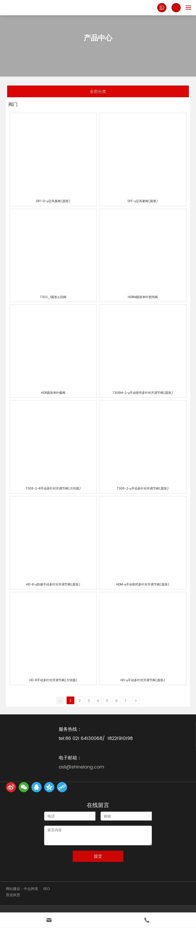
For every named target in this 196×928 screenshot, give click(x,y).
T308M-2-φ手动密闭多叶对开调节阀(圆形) (143, 392)
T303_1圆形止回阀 (53, 297)
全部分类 (98, 91)
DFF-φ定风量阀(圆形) (143, 201)
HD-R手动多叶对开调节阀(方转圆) (53, 680)
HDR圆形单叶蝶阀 (53, 392)
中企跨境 (31, 889)
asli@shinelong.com (81, 767)
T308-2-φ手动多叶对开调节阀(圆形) (143, 488)
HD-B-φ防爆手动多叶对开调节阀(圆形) (53, 584)
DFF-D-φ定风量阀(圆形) (53, 201)
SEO (46, 889)
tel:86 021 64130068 (80, 738)
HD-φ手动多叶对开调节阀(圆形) (142, 680)
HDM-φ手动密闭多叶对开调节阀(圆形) (143, 584)
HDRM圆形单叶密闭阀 (143, 297)
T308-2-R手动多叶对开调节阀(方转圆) (53, 488)
